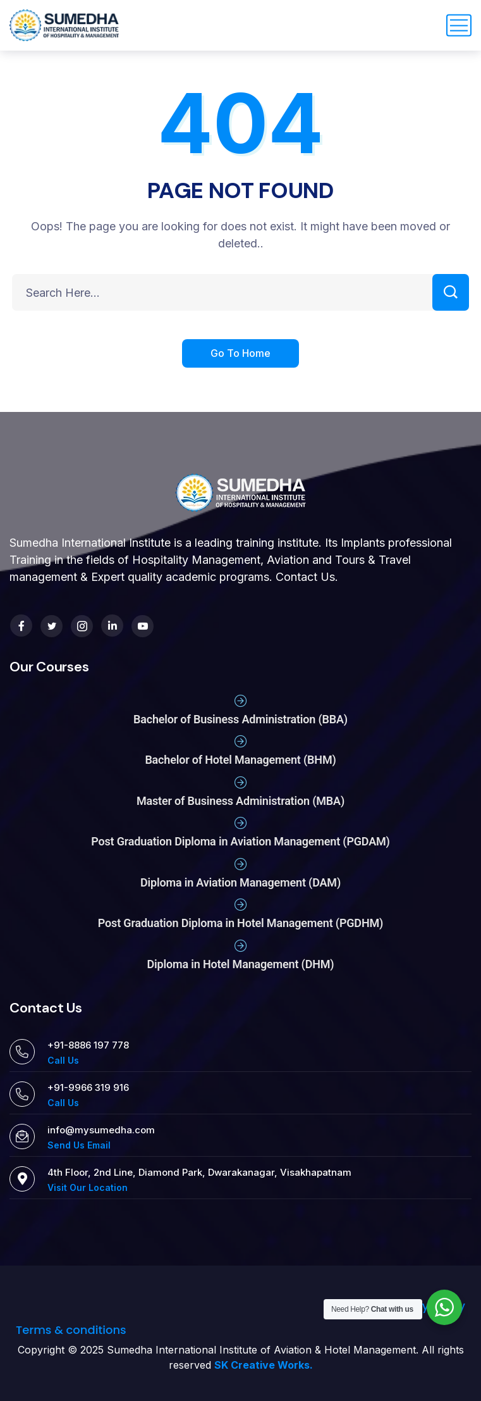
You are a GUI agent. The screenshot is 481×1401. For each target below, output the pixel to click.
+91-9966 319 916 (88, 1087)
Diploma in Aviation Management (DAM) (240, 882)
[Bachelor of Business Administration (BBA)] (240, 701)
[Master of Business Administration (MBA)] (240, 782)
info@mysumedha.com (101, 1130)
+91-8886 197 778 (88, 1045)
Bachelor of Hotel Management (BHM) (240, 759)
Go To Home (240, 354)
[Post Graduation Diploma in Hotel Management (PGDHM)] (240, 905)
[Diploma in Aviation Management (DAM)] (240, 864)
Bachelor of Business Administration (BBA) (240, 719)
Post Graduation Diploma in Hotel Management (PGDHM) (240, 923)
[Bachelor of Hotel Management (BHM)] (240, 741)
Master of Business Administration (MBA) (240, 800)
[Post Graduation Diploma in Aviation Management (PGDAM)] (240, 823)
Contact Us (305, 576)
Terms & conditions (71, 1330)
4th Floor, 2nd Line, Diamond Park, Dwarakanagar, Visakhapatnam (199, 1172)
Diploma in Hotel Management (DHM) (240, 964)
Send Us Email (79, 1145)
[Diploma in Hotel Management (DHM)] (240, 946)
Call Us (63, 1060)
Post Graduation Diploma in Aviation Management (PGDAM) (240, 841)
